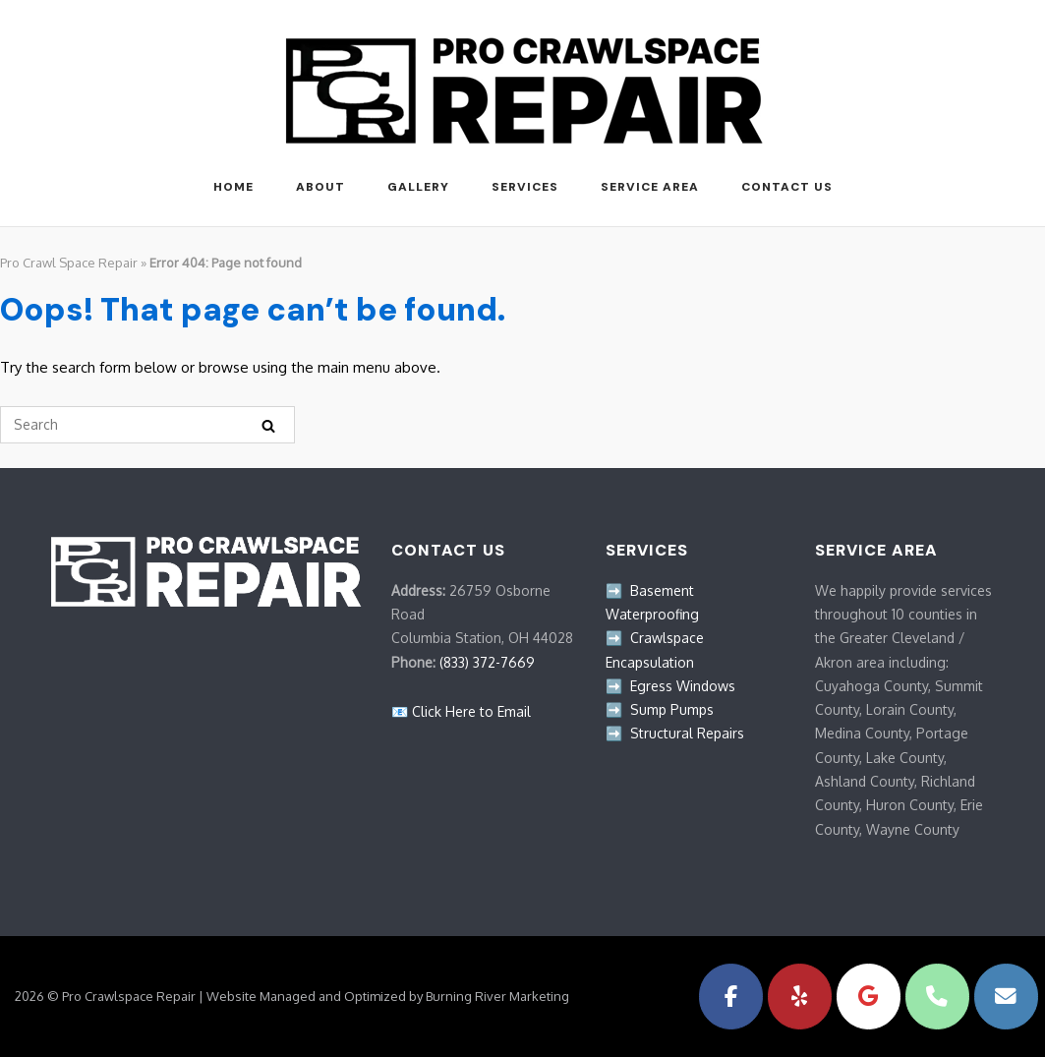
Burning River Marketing (497, 996)
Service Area (650, 187)
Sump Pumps (672, 709)
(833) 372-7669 (487, 662)
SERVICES (525, 187)
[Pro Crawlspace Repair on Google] (868, 997)
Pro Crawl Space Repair (69, 262)
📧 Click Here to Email (461, 711)
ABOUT (320, 187)
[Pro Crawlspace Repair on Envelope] (1006, 997)
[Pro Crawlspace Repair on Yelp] (800, 997)
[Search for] (147, 424)
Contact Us (787, 187)
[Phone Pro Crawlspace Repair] (937, 997)
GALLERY (418, 187)
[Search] (268, 425)
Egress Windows (682, 685)
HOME (233, 187)
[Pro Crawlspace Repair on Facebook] (731, 997)
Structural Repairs (687, 733)
